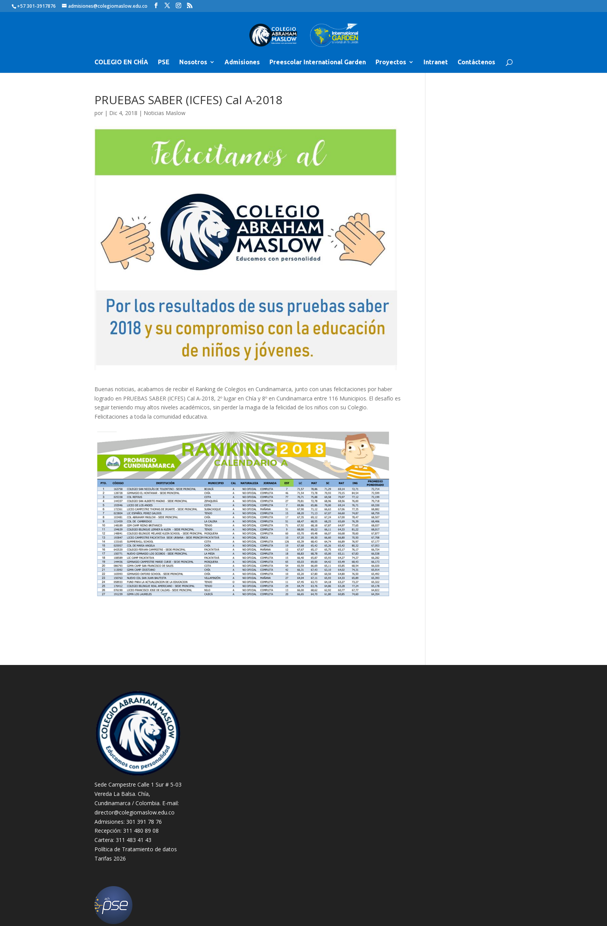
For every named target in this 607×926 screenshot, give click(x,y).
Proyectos (391, 62)
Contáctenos (476, 62)
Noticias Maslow (164, 113)
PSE (164, 62)
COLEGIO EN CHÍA (121, 62)
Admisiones (242, 62)
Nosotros (193, 62)
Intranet (436, 62)
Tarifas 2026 (110, 858)
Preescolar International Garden (317, 62)
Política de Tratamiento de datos (135, 849)
